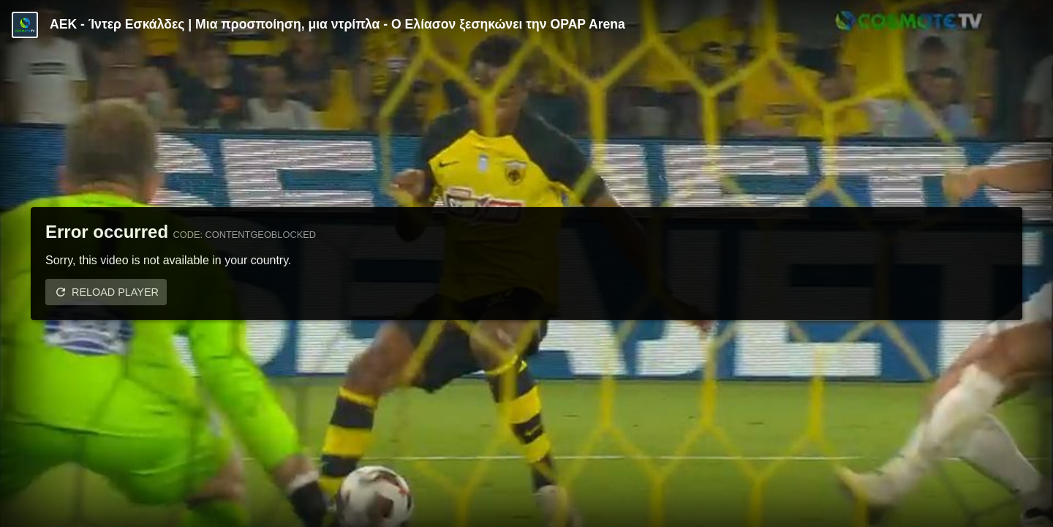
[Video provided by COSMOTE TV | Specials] (25, 25)
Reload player (115, 292)
